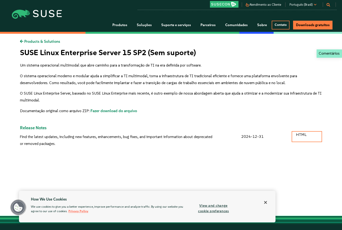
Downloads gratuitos (313, 25)
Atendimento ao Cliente (265, 4)
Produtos (119, 25)
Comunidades (236, 25)
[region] (147, 206)
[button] (18, 207)
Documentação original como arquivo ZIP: (55, 111)
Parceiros (208, 25)
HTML (301, 134)
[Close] (265, 202)
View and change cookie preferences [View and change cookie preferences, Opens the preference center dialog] (213, 208)
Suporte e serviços (176, 25)
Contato (281, 25)
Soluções (144, 25)
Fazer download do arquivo (113, 111)
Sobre (262, 25)
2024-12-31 (252, 136)
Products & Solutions (40, 41)
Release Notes (33, 127)
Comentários (329, 53)
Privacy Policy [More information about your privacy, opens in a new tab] (78, 211)
